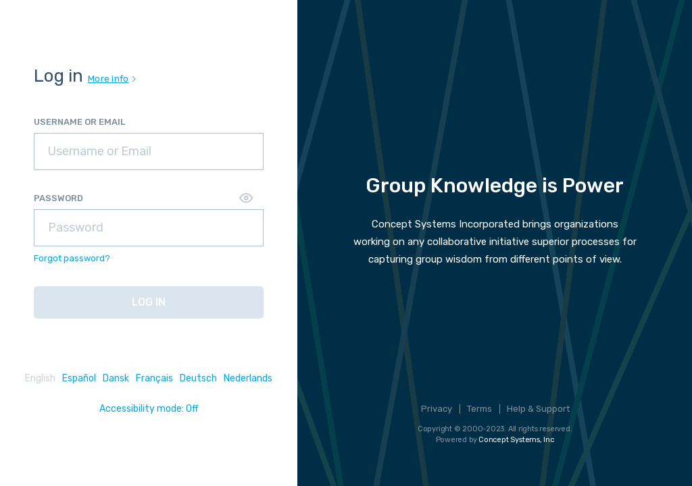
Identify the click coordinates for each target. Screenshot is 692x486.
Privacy (436, 409)
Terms (479, 409)
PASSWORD (58, 198)
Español (79, 378)
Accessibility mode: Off (149, 408)
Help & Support (538, 409)
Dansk (116, 378)
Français (154, 378)
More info (112, 79)
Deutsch (198, 378)
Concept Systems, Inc (516, 439)
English (40, 378)
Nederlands (248, 378)
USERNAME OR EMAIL (79, 122)
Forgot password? (72, 258)
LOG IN (149, 302)
